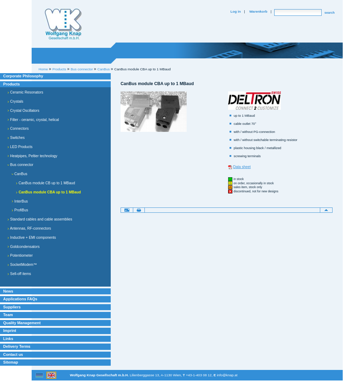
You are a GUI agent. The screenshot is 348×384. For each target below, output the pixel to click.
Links (8, 339)
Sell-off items (19, 274)
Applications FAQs (20, 299)
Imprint (9, 330)
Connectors (18, 128)
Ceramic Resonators (25, 92)
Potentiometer (20, 255)
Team (8, 315)
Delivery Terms (16, 346)
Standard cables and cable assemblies (39, 219)
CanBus (19, 174)
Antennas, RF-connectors (29, 228)
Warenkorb (258, 11)
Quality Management (22, 323)
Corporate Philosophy (23, 76)
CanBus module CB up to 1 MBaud (45, 183)
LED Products (20, 147)
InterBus (20, 201)
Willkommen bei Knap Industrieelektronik (63, 24)
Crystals (15, 101)
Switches (16, 138)
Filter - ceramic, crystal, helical (33, 120)
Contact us (13, 354)
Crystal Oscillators (23, 111)
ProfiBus (20, 210)
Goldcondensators (23, 247)
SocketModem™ (22, 265)
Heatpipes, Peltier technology (32, 156)
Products (11, 84)
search (329, 12)
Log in (235, 11)
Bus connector (20, 165)
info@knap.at (227, 375)
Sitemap (10, 362)
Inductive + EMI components (31, 237)
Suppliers (12, 307)
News (8, 291)
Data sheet (242, 167)
